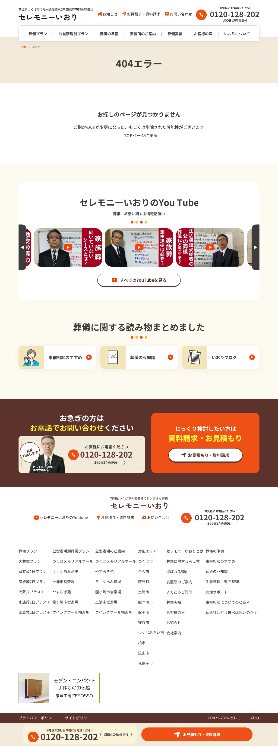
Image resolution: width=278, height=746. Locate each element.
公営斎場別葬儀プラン (70, 551)
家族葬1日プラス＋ (34, 602)
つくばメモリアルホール (72, 561)
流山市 (143, 653)
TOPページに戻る (141, 135)
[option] (139, 247)
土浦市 (143, 591)
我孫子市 (145, 663)
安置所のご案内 (143, 33)
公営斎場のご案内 (110, 551)
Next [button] (255, 247)
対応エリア (147, 551)
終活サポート (216, 592)
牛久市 (143, 571)
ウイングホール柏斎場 (70, 612)
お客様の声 (203, 33)
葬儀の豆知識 (216, 571)
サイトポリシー (78, 718)
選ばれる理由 (177, 571)
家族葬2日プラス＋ (34, 612)
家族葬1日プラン (33, 571)
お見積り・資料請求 (143, 14)
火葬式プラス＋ (31, 591)
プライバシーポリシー (37, 718)
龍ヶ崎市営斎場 (65, 602)
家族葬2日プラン (33, 581)
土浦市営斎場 (63, 581)
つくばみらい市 (151, 632)
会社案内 (173, 632)
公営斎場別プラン (73, 33)
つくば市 (145, 561)
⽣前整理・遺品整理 (222, 581)
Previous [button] (22, 247)
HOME (23, 47)
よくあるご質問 (179, 592)
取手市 (143, 612)
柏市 (141, 642)
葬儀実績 (174, 33)
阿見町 (143, 581)
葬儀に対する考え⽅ (183, 561)
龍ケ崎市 (145, 602)
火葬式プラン (30, 561)
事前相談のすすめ (220, 561)
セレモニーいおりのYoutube (64, 517)
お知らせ (110, 14)
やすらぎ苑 (61, 591)
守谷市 (143, 622)
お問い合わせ (181, 14)
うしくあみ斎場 (65, 571)
